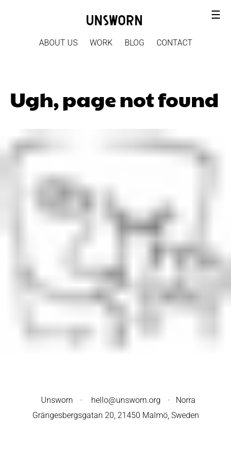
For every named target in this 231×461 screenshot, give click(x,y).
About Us (58, 43)
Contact (174, 43)
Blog (134, 43)
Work (101, 43)
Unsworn (57, 400)
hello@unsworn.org (126, 400)
